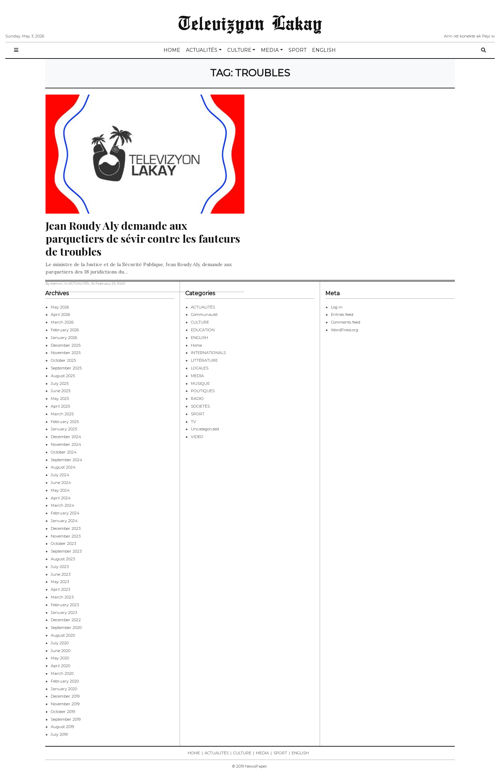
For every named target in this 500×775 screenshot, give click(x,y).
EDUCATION (203, 329)
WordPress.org (344, 329)
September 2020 (66, 627)
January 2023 (64, 612)
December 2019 (65, 696)
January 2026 (64, 337)
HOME (172, 50)
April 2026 (60, 314)
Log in (336, 307)
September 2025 (66, 368)
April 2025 (60, 406)
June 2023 (60, 574)
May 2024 (60, 490)
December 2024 (66, 436)
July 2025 (60, 383)
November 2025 (66, 352)
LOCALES (199, 368)
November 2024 (66, 444)
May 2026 (60, 307)
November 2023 (66, 536)
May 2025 (60, 398)
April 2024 (61, 498)
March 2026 (62, 322)
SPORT (297, 50)
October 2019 (63, 711)
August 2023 (63, 558)
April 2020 (60, 665)
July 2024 (60, 474)
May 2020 (60, 658)
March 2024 (62, 505)
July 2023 (60, 566)
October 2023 (63, 543)
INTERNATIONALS (208, 352)
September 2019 (66, 719)
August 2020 (63, 635)
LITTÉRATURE (204, 360)
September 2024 (66, 459)
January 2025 (64, 429)
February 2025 (65, 421)
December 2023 (66, 528)
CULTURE (239, 50)
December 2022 (66, 619)
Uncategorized (205, 429)
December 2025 (66, 345)
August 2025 (63, 375)
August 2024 (63, 467)
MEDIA (270, 50)
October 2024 (64, 452)
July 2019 (59, 734)
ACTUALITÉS (201, 50)
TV (193, 421)
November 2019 (65, 703)
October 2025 (63, 360)
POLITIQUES (203, 390)
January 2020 (64, 688)
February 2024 (65, 513)
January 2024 (64, 520)
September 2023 (66, 551)
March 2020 (62, 673)
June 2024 (61, 482)
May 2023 (60, 581)
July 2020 (60, 643)
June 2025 (60, 390)
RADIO (197, 398)
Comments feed (345, 322)
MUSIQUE (200, 383)
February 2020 (65, 681)
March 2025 (62, 413)
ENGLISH (324, 50)
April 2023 (60, 589)
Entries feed (342, 314)
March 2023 (62, 597)
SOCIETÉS (200, 406)
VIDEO (197, 436)
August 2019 (62, 726)
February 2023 (65, 604)
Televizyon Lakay (250, 22)
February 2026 (65, 329)
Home (196, 345)
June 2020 (60, 650)
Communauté (204, 314)
